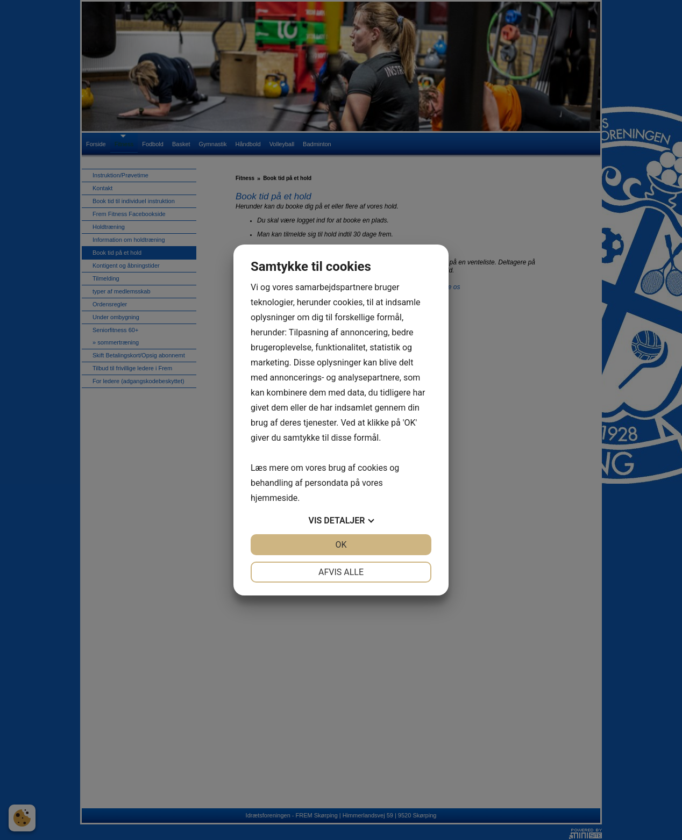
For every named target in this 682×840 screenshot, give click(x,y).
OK (340, 545)
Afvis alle (341, 572)
